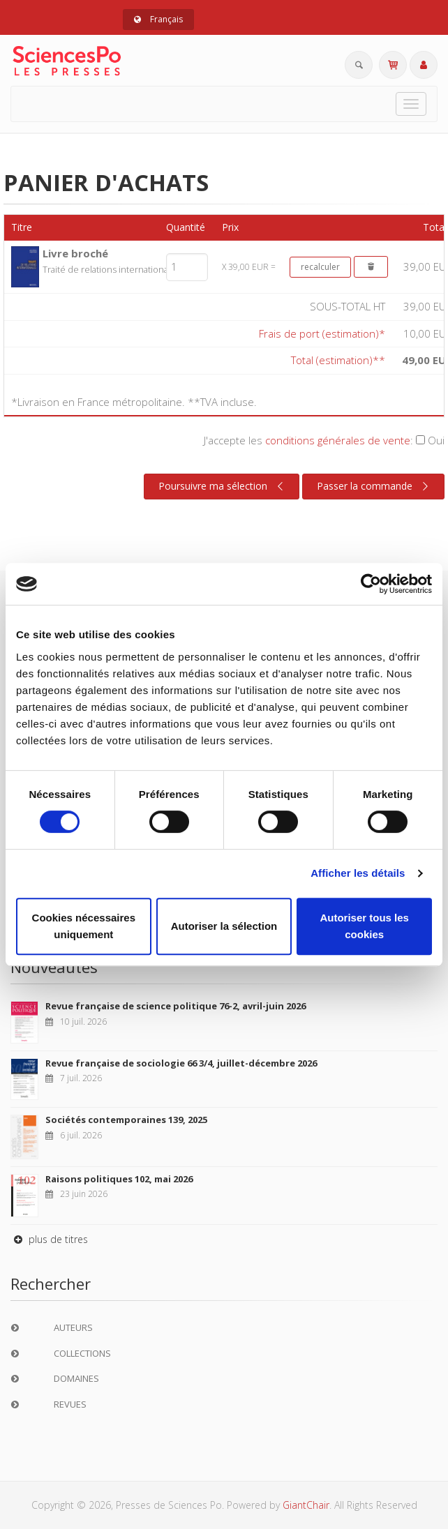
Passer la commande (374, 486)
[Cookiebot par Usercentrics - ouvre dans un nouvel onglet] (371, 583)
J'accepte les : (324, 440)
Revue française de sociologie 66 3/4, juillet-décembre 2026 (181, 1063)
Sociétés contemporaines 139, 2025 (126, 1119)
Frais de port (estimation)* (322, 333)
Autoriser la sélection (224, 926)
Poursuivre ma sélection (222, 486)
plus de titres (49, 1239)
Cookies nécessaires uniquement (83, 926)
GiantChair (306, 1505)
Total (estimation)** (338, 360)
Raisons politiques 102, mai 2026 (119, 1179)
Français (158, 19)
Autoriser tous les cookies (364, 926)
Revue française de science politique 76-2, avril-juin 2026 (175, 1006)
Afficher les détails (358, 873)
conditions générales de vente (337, 440)
